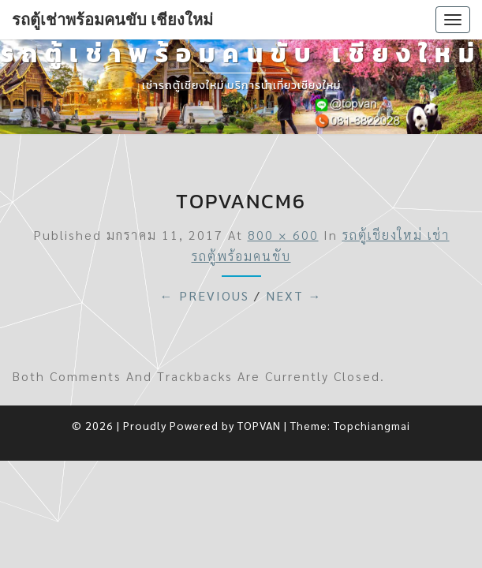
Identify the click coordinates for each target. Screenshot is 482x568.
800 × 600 (283, 234)
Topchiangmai (372, 425)
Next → (294, 295)
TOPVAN (259, 425)
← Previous (204, 295)
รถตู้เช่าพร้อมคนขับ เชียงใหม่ (112, 19)
